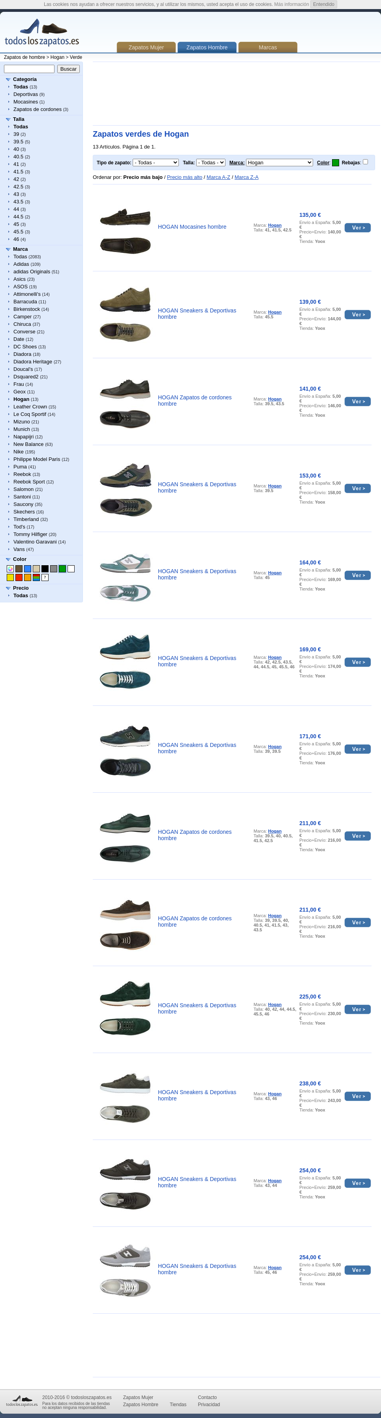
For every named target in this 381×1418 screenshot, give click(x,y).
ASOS (20, 287)
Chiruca (22, 324)
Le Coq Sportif (29, 414)
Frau (18, 384)
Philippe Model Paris (36, 459)
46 (16, 239)
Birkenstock (26, 309)
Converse (24, 332)
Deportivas (25, 94)
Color (19, 559)
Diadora (22, 354)
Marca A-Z (218, 177)
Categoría (25, 79)
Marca (20, 249)
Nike (18, 452)
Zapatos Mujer (146, 47)
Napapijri (23, 437)
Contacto (207, 1397)
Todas (20, 257)
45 (16, 224)
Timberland (26, 519)
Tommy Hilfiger (30, 534)
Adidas (21, 264)
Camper (22, 317)
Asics (19, 279)
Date (18, 339)
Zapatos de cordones (37, 109)
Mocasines (25, 102)
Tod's (19, 527)
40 (16, 149)
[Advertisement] (129, 93)
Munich (21, 429)
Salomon (23, 489)
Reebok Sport (29, 482)
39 (16, 134)
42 (16, 179)
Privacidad (209, 1404)
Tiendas (178, 1404)
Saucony (23, 504)
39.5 (18, 142)
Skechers (24, 512)
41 (16, 164)
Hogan (57, 57)
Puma (20, 467)
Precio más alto (185, 177)
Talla (18, 119)
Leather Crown (30, 407)
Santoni (22, 497)
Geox (19, 392)
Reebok (22, 474)
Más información (291, 4)
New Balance (28, 444)
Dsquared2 (26, 377)
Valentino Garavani (35, 542)
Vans (19, 549)
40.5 (18, 157)
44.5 (18, 217)
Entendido (323, 4)
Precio (21, 588)
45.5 (18, 232)
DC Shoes (25, 347)
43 (16, 194)
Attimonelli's (27, 294)
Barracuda (25, 302)
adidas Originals (31, 272)
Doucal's (23, 369)
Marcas (268, 47)
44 (16, 209)
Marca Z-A (247, 177)
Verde (76, 57)
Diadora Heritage (32, 362)
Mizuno (21, 422)
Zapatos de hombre (24, 57)
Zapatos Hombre (140, 1404)
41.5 (18, 172)
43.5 (18, 202)
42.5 (18, 187)
